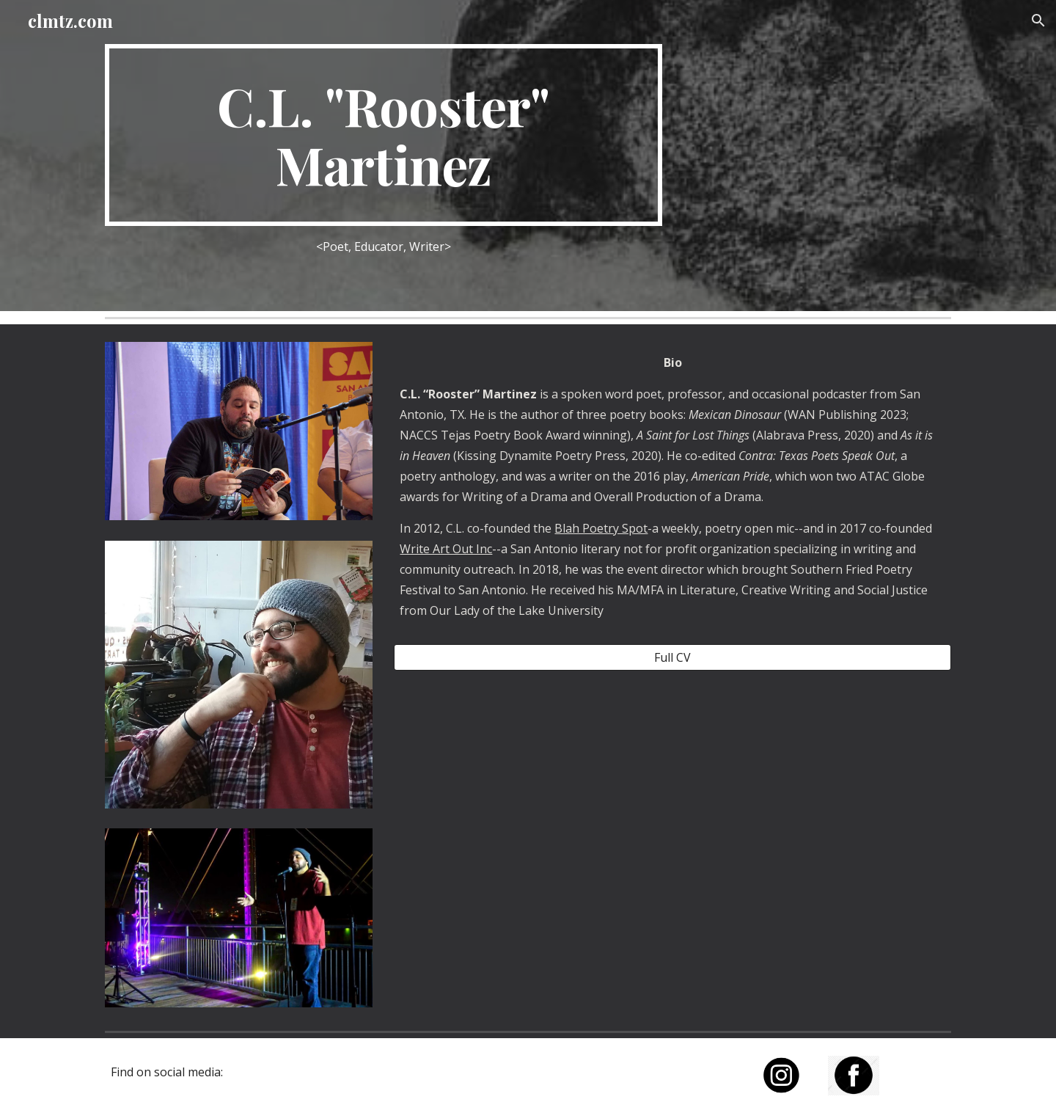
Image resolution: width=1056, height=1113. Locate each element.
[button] (1038, 20)
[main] (383, 135)
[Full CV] (672, 657)
